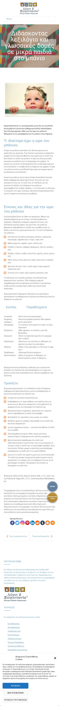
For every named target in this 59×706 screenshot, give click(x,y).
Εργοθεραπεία (13, 624)
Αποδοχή (15, 686)
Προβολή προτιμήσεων (15, 700)
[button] (55, 658)
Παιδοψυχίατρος (15, 639)
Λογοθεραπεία (14, 627)
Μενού (31, 19)
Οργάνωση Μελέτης (16, 646)
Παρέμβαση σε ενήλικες (17, 650)
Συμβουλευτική (14, 631)
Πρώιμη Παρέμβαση (16, 642)
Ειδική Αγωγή (13, 635)
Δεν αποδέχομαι (15, 693)
